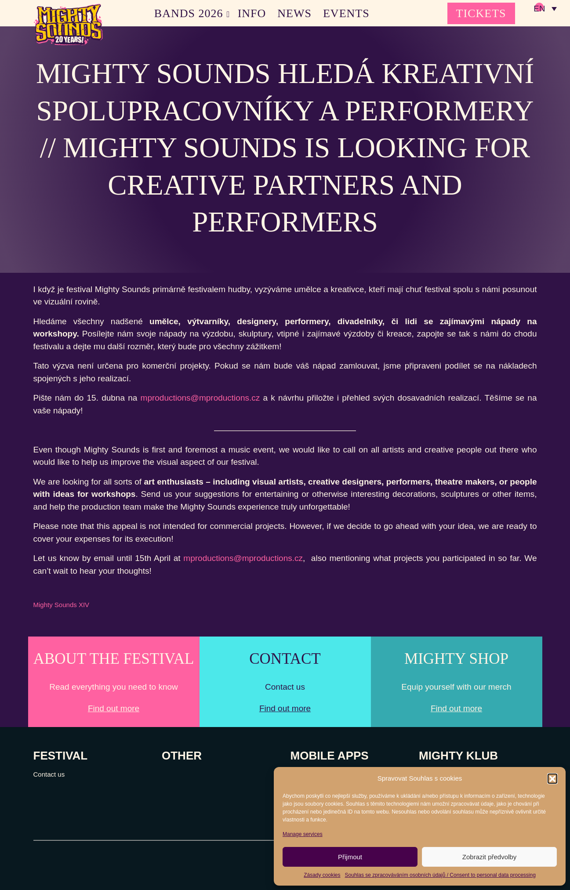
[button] (552, 778)
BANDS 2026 (188, 13)
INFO (252, 13)
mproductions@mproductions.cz (200, 397)
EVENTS (346, 13)
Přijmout (350, 857)
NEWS (294, 13)
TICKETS (481, 13)
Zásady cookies (322, 875)
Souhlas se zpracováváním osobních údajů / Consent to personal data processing (440, 875)
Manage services (303, 834)
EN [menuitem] (539, 9)
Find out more (113, 708)
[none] (545, 8)
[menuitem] (545, 8)
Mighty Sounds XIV (61, 604)
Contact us (49, 774)
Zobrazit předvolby (489, 857)
